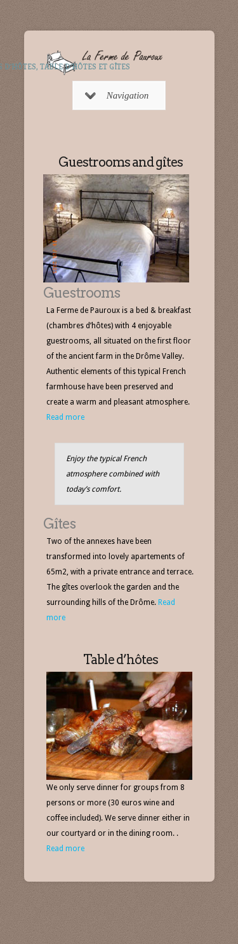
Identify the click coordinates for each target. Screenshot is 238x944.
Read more (65, 417)
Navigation (117, 95)
